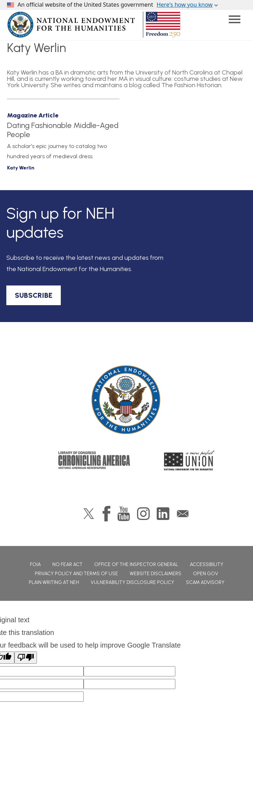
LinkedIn (163, 513)
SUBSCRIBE (33, 295)
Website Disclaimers (155, 574)
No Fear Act (67, 564)
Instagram (143, 513)
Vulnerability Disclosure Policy (132, 582)
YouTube (123, 513)
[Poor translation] (25, 657)
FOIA (35, 564)
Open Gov (205, 574)
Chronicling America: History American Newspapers (94, 460)
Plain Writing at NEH (54, 582)
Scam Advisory (205, 582)
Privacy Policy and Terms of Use (76, 574)
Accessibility (206, 564)
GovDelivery (182, 513)
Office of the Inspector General (136, 564)
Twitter (89, 513)
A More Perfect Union (189, 460)
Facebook (106, 513)
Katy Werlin (20, 168)
